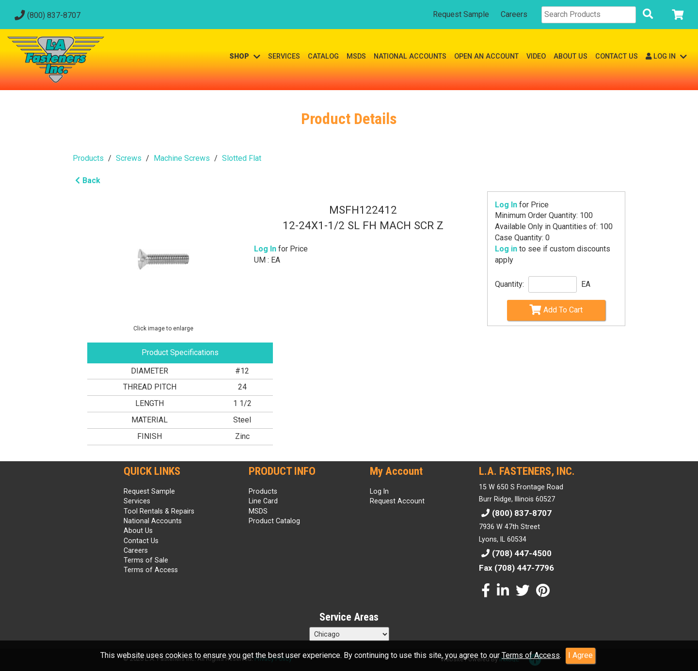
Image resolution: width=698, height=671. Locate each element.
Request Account (397, 501)
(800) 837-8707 (46, 15)
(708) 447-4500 (515, 553)
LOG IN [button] (666, 56)
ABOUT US (570, 56)
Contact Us (141, 541)
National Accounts (153, 521)
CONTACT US (616, 56)
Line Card (263, 501)
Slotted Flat (241, 158)
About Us (138, 530)
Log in (506, 248)
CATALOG (323, 56)
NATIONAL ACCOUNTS (410, 56)
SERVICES (284, 56)
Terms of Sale (146, 560)
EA (585, 284)
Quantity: (509, 284)
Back (86, 180)
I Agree (580, 655)
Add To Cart (556, 309)
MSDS (356, 56)
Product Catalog (274, 521)
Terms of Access (531, 655)
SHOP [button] (244, 56)
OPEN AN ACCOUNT (486, 56)
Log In (506, 204)
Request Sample (461, 14)
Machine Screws (182, 158)
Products (88, 158)
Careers (514, 14)
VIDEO (536, 56)
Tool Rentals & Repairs (159, 511)
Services (137, 501)
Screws (129, 158)
